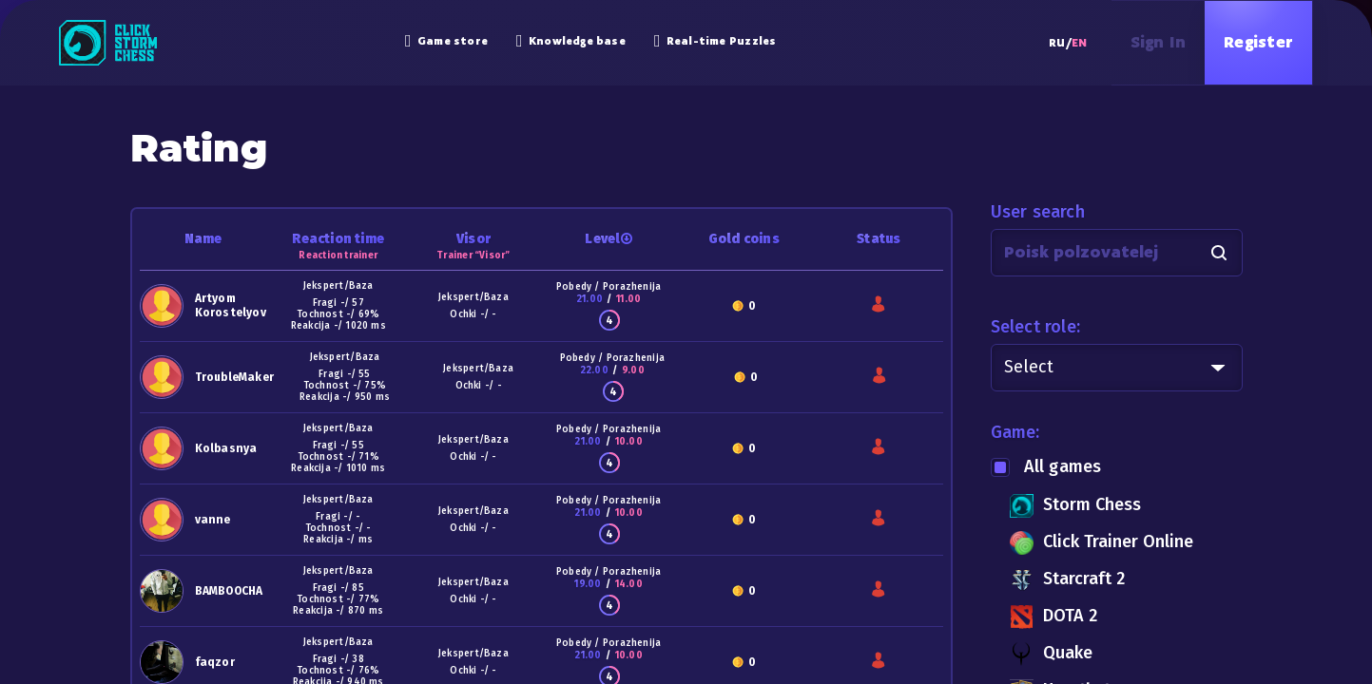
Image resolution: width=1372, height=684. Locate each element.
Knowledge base (571, 40)
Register (1258, 41)
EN (1079, 42)
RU (1057, 42)
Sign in (1158, 41)
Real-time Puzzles (715, 40)
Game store (446, 40)
